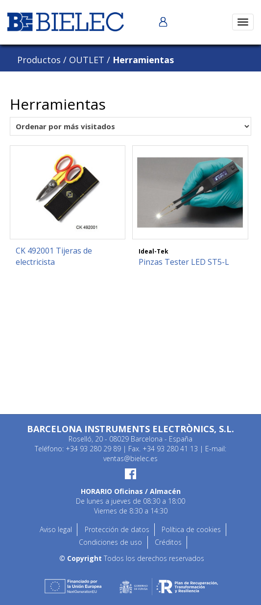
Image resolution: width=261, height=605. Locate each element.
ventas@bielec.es (130, 458)
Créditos (168, 542)
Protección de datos (117, 529)
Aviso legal (56, 529)
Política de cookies (191, 529)
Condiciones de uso (110, 542)
